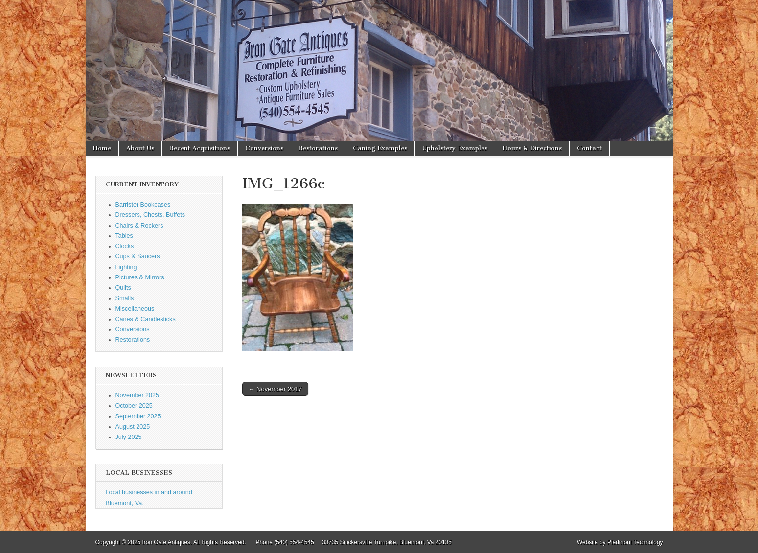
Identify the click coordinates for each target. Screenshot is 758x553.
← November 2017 (275, 388)
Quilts (123, 287)
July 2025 (128, 437)
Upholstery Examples (454, 148)
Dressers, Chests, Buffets (150, 214)
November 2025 (137, 395)
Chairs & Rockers (139, 225)
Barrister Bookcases (143, 204)
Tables (124, 235)
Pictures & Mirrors (139, 277)
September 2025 (138, 416)
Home (102, 148)
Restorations (318, 148)
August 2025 (132, 426)
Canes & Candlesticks (145, 319)
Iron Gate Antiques (166, 542)
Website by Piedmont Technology (620, 542)
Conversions (264, 148)
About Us (140, 148)
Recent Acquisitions (199, 148)
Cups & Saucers (137, 256)
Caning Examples (380, 148)
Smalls (124, 298)
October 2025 (134, 405)
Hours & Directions (532, 148)
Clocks (124, 246)
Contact (589, 148)
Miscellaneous (135, 308)
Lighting (126, 267)
